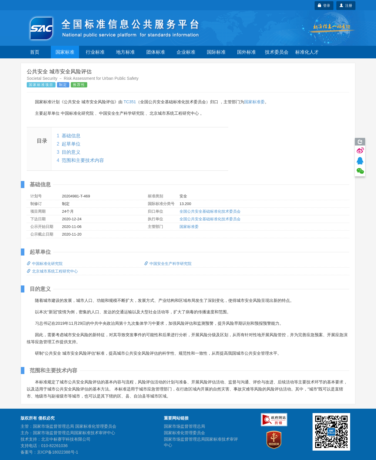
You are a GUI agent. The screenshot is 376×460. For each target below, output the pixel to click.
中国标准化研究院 (45, 263)
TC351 (130, 101)
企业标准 (186, 52)
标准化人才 (307, 52)
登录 (324, 6)
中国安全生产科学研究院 (168, 263)
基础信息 (71, 135)
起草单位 (71, 143)
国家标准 (65, 52)
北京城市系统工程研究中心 (52, 271)
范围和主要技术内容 (83, 160)
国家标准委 (254, 101)
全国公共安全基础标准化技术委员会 (210, 211)
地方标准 (125, 52)
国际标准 (216, 52)
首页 (34, 52)
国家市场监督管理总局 (184, 426)
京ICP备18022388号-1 (57, 452)
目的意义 (71, 152)
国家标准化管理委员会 (184, 432)
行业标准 (95, 52)
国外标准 (246, 52)
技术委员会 (276, 52)
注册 (346, 6)
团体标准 (155, 52)
